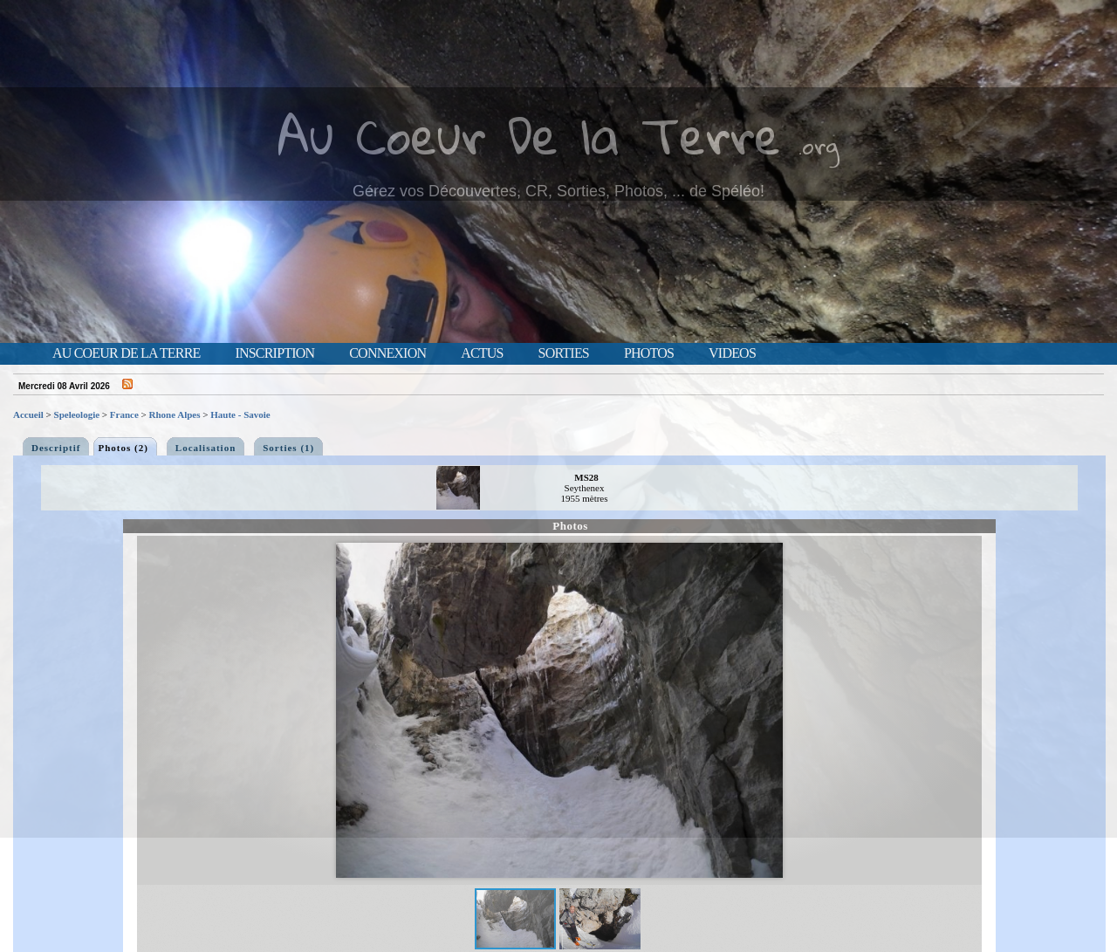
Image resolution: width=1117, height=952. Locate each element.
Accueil (28, 414)
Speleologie (77, 414)
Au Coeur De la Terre (529, 134)
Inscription (274, 353)
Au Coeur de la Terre (126, 353)
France (124, 414)
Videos (732, 353)
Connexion (387, 353)
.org (818, 145)
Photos (649, 353)
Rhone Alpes (175, 414)
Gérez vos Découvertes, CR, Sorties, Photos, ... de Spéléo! (558, 191)
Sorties (563, 353)
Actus (482, 353)
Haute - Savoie (240, 414)
